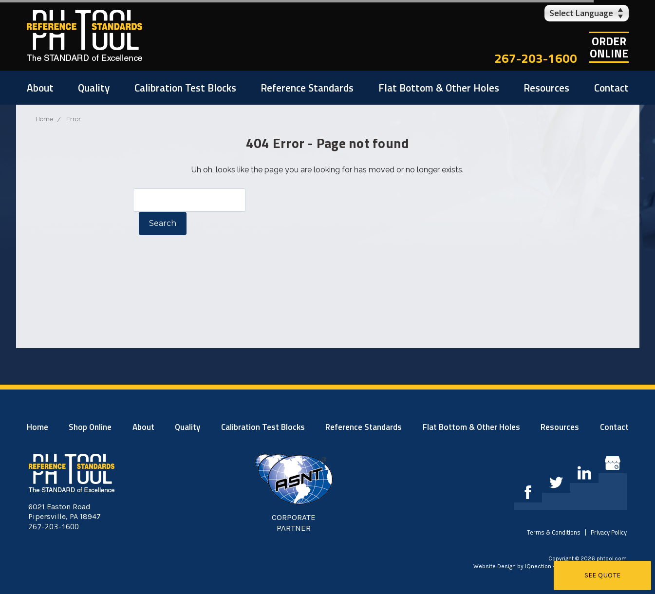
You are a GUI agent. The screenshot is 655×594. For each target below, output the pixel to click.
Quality (94, 87)
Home (37, 427)
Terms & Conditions (553, 532)
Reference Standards (307, 87)
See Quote (602, 575)
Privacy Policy (609, 532)
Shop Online (90, 427)
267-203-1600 (535, 58)
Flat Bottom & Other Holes (438, 87)
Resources (546, 87)
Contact (611, 87)
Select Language (581, 12)
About (40, 87)
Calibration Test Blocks (185, 87)
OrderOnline (609, 47)
